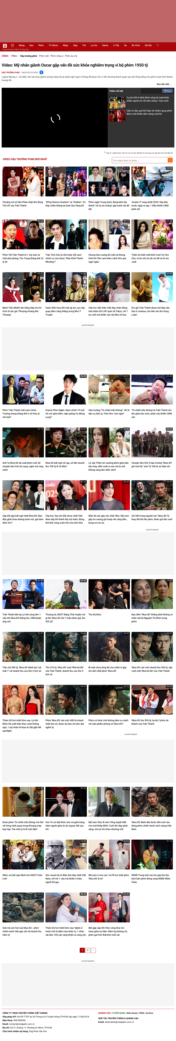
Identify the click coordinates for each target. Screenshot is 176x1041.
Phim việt (44, 56)
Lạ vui (94, 45)
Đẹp (75, 45)
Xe (125, 45)
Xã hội (148, 45)
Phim (41, 45)
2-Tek (116, 45)
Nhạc (65, 45)
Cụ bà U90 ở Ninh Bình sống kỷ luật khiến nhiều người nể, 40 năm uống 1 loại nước (139, 100)
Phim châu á (57, 56)
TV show (53, 45)
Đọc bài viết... (164, 84)
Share (167, 91)
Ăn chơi (136, 45)
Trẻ (84, 45)
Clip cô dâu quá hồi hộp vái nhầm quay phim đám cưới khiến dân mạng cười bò (140, 113)
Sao (31, 45)
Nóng (22, 45)
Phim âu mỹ (71, 56)
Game (105, 45)
